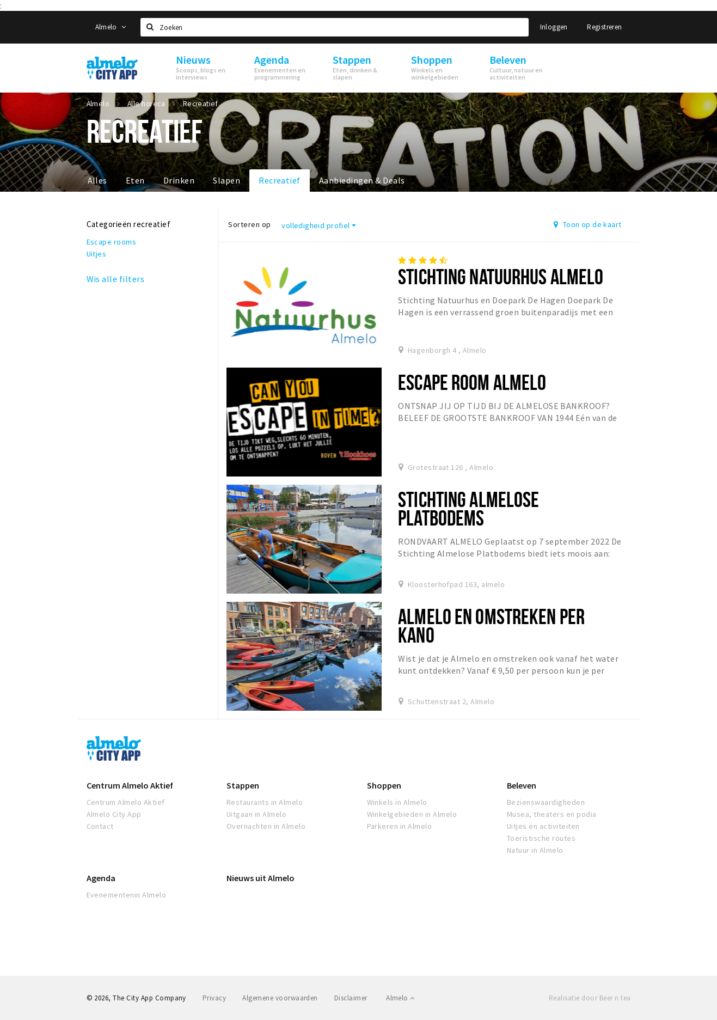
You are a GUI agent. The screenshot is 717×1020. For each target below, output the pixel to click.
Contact (100, 826)
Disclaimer (350, 998)
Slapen (226, 180)
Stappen (242, 785)
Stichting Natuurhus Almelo (500, 276)
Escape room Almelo (472, 382)
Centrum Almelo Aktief (130, 785)
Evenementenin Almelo (127, 895)
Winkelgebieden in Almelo (412, 814)
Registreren (604, 27)
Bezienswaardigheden (546, 802)
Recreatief (280, 180)
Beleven (521, 785)
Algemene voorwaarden (280, 998)
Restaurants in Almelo (264, 802)
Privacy (214, 998)
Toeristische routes (541, 838)
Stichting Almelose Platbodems (468, 508)
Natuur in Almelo (535, 850)
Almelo (110, 27)
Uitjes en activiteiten (543, 826)
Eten (135, 180)
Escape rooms (112, 242)
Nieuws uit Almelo (260, 877)
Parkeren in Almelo (399, 826)
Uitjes (97, 254)
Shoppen (384, 785)
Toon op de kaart (588, 224)
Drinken (178, 180)
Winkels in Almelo (397, 802)
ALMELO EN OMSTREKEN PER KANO (491, 625)
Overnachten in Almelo (265, 826)
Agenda (101, 877)
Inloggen (554, 27)
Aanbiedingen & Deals (362, 180)
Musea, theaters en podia (552, 814)
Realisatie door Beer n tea (589, 998)
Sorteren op (249, 224)
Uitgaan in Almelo (256, 814)
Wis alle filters (116, 278)
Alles (97, 180)
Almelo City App (114, 814)
